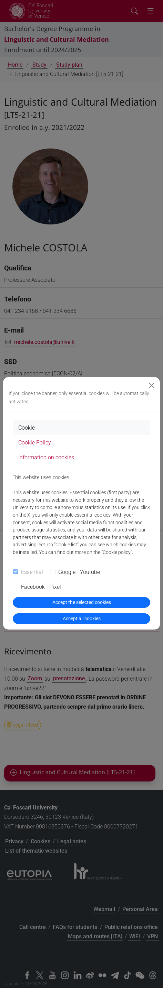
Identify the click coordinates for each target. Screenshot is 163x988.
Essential (32, 572)
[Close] (151, 385)
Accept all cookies (82, 618)
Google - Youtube (79, 572)
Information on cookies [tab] (46, 457)
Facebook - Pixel (41, 587)
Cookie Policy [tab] (34, 442)
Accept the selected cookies (81, 602)
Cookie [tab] (26, 427)
